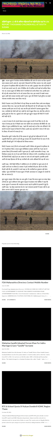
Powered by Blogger (26, 435)
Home (4, 10)
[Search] (46, 3)
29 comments (11, 299)
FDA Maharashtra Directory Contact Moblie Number (25, 282)
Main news (47, 299)
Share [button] (47, 233)
